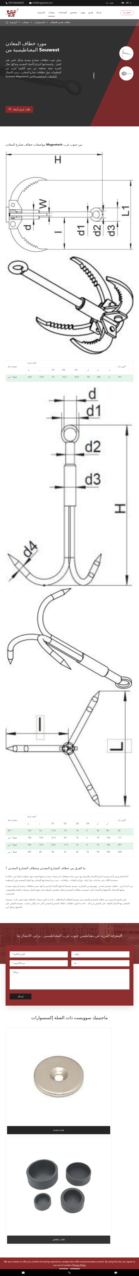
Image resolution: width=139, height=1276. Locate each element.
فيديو (91, 13)
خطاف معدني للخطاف (60, 22)
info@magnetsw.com (42, 3)
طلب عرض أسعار (21, 109)
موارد (82, 13)
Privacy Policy (79, 1265)
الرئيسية (41, 13)
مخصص (73, 13)
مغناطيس (10, 1187)
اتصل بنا (127, 13)
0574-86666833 (16, 3)
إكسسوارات (39, 22)
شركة (99, 13)
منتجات (51, 13)
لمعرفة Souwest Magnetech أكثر (69, 1236)
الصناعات (62, 13)
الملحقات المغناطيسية (45, 76)
